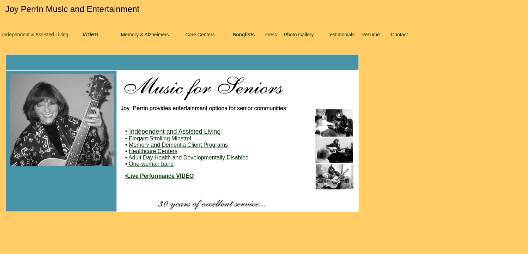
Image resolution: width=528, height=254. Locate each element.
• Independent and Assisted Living (173, 131)
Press (270, 34)
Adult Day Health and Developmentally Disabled (188, 158)
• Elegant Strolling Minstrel (158, 138)
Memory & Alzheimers (145, 34)
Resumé (371, 34)
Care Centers (200, 34)
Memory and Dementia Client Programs (178, 145)
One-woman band (150, 164)
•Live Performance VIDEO (159, 176)
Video (90, 34)
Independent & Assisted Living (36, 34)
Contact (398, 34)
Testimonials (341, 34)
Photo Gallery (299, 34)
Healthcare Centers (153, 151)
